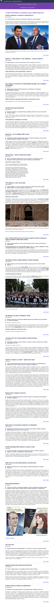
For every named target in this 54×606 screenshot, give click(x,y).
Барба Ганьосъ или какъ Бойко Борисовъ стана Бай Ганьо (20, 463)
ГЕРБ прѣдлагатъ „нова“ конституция (15, 183)
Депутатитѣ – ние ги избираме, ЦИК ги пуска (17, 134)
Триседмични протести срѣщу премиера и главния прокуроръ (21, 260)
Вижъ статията (46, 55)
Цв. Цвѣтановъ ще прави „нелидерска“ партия (17, 315)
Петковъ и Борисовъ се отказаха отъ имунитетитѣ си (19, 15)
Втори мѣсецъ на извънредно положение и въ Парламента (21, 425)
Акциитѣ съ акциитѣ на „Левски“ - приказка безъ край (19, 359)
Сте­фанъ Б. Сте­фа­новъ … (10, 538)
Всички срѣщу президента (12, 483)
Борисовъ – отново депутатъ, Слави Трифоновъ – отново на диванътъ (24, 58)
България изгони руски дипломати (14, 108)
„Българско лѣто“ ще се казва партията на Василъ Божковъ (21, 338)
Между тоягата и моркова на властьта (15, 393)
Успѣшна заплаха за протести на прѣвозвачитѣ (18, 585)
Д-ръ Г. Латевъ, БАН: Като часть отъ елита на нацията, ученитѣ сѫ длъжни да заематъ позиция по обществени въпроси (25, 238)
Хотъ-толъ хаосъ (9, 544)
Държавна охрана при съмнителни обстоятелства (18, 565)
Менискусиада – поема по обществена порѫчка (18, 155)
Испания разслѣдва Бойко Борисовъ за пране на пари (19, 447)
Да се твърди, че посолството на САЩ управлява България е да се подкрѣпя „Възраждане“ (25, 84)
